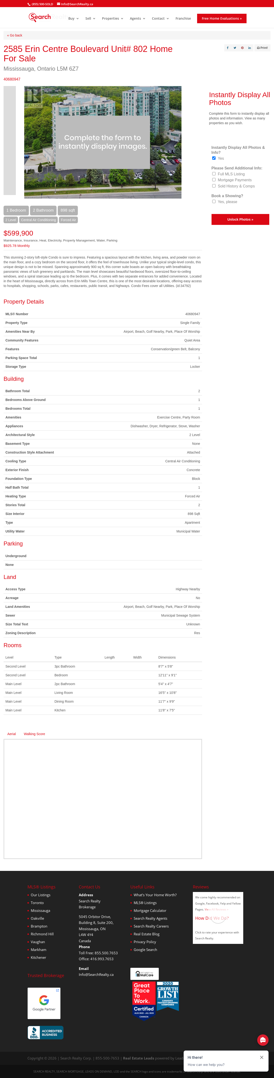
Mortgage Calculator (150, 910)
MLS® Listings (145, 902)
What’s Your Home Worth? (155, 894)
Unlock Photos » (240, 219)
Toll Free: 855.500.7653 (98, 953)
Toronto (37, 902)
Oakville (37, 918)
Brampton (39, 926)
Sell (88, 19)
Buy (71, 19)
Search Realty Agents (150, 918)
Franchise (183, 19)
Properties (110, 19)
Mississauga (40, 910)
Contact (158, 19)
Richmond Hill (42, 934)
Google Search (145, 949)
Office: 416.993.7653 (96, 958)
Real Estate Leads (138, 1058)
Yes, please (227, 202)
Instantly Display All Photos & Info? (238, 150)
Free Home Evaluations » (222, 18)
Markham (38, 949)
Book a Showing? (227, 196)
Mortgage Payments (235, 180)
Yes (221, 158)
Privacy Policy (145, 941)
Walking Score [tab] (34, 734)
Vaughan (38, 941)
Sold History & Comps (236, 186)
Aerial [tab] (11, 734)
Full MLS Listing (231, 174)
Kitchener (38, 957)
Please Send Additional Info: (237, 168)
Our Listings (40, 894)
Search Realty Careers (151, 926)
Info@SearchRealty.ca (96, 974)
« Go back (14, 35)
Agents (135, 19)
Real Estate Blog (146, 934)
